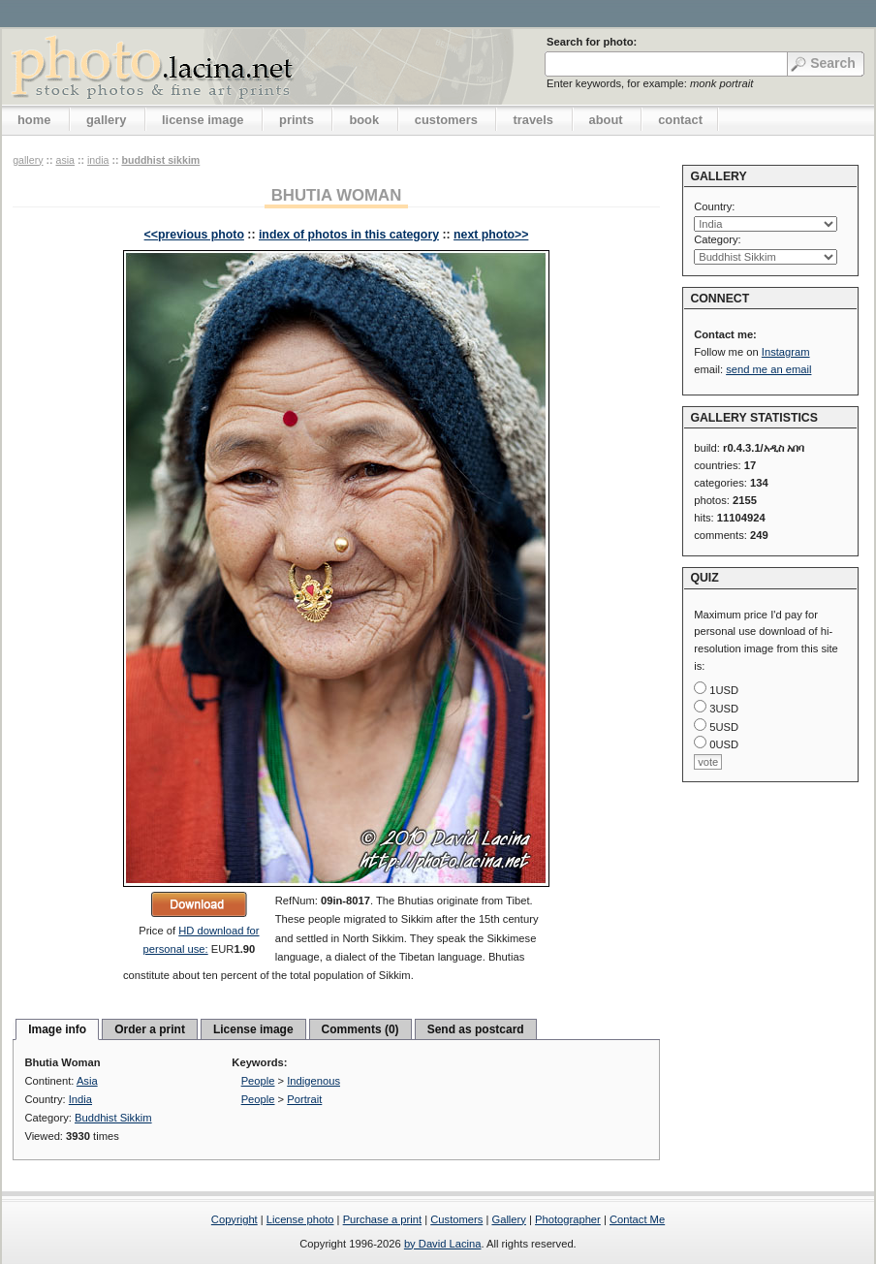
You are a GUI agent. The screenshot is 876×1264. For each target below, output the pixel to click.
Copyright (234, 1219)
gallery (106, 119)
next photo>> (491, 234)
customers (446, 119)
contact (680, 119)
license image (202, 119)
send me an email (768, 369)
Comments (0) (360, 1029)
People (258, 1081)
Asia (65, 160)
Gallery (508, 1219)
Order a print (149, 1029)
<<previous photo (194, 234)
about (606, 119)
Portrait (304, 1099)
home (33, 119)
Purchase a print (382, 1219)
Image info (57, 1029)
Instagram (786, 352)
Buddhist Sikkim (160, 160)
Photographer (568, 1219)
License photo (300, 1219)
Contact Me (637, 1219)
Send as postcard (475, 1029)
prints (296, 119)
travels (533, 119)
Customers (456, 1219)
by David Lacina (443, 1243)
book (364, 119)
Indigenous (313, 1081)
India (98, 160)
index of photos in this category (349, 234)
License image (253, 1029)
